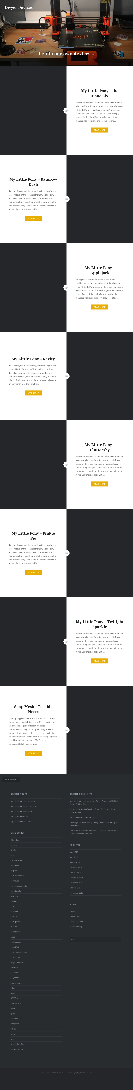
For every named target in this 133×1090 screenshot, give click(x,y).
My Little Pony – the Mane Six (23, 801)
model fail (15, 947)
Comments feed (76, 921)
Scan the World (17, 1003)
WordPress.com (85, 1073)
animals (14, 845)
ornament (15, 967)
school (13, 1008)
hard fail (14, 916)
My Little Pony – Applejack (21, 811)
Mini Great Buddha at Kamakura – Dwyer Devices (90, 830)
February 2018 (76, 867)
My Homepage (76, 817)
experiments (16, 891)
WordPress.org (76, 926)
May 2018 (74, 852)
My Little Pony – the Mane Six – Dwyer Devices (89, 801)
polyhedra (15, 978)
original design (17, 962)
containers (15, 865)
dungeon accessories (19, 886)
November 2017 (76, 882)
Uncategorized (17, 1049)
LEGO (13, 937)
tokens (13, 1029)
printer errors (16, 983)
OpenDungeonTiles (19, 952)
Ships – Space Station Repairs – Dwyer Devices (89, 809)
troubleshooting (17, 1044)
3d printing (15, 840)
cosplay (14, 870)
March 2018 (75, 862)
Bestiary (14, 850)
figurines (14, 896)
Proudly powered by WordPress (53, 1073)
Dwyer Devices (19, 7)
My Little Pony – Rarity (20, 816)
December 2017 (76, 877)
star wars (14, 1018)
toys (12, 1039)
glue (12, 906)
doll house (15, 881)
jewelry (14, 927)
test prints (15, 1024)
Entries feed (74, 916)
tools (13, 1034)
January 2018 (75, 872)
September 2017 (76, 893)
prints (13, 988)
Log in (72, 911)
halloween (15, 911)
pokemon (14, 973)
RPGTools (15, 998)
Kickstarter (15, 932)
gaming (14, 901)
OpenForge (15, 957)
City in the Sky (16, 860)
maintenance (16, 942)
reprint (13, 993)
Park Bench (89, 817)
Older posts (11, 779)
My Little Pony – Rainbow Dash (23, 806)
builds (13, 855)
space (13, 1013)
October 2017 (75, 888)
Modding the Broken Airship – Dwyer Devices (88, 822)
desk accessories (17, 876)
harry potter (16, 921)
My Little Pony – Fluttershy (22, 821)
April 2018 (74, 857)
